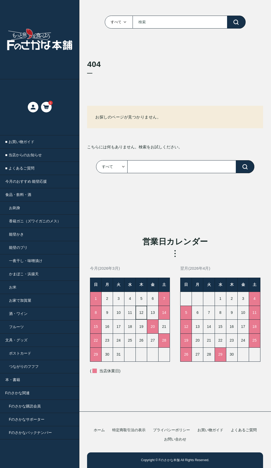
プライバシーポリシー (171, 430)
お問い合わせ (175, 439)
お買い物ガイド (210, 430)
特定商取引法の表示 (129, 430)
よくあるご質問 (244, 430)
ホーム (99, 430)
